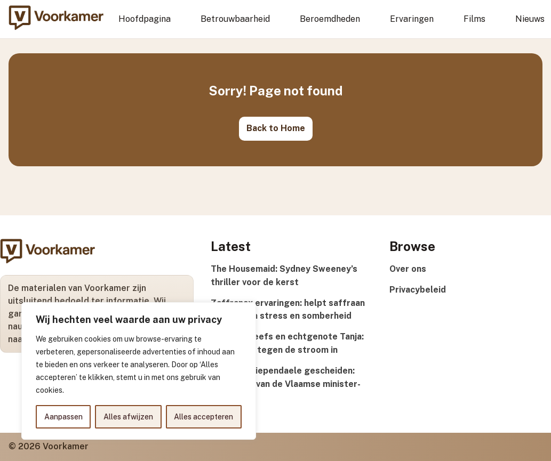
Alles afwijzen (128, 417)
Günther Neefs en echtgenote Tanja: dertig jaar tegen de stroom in (287, 343)
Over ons (407, 269)
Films (474, 19)
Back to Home (275, 128)
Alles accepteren (203, 417)
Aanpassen (63, 417)
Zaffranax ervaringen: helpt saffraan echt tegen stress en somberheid (288, 309)
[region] (138, 371)
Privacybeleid (417, 290)
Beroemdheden (330, 19)
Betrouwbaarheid (235, 19)
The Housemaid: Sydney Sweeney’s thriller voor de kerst (284, 275)
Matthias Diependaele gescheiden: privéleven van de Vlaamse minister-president (286, 384)
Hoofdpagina (144, 19)
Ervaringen (412, 19)
